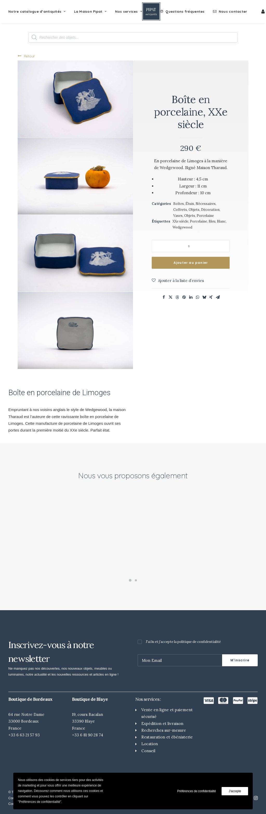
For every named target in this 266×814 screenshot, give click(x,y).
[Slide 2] (136, 580)
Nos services (128, 11)
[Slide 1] (130, 580)
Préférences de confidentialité (196, 791)
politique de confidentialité (199, 642)
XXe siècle (180, 221)
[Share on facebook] (164, 297)
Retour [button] (26, 56)
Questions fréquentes (184, 11)
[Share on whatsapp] (197, 297)
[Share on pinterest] (184, 297)
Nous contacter (233, 11)
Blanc (221, 221)
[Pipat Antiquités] (151, 11)
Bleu (212, 221)
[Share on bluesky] (204, 297)
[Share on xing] (211, 297)
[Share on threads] (177, 297)
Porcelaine (205, 215)
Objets (189, 215)
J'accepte (235, 791)
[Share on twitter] (170, 297)
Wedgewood (182, 227)
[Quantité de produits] (191, 246)
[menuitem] (38, 11)
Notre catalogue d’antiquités (37, 11)
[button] (75, 98)
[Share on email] (218, 297)
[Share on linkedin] (191, 297)
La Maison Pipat (90, 11)
